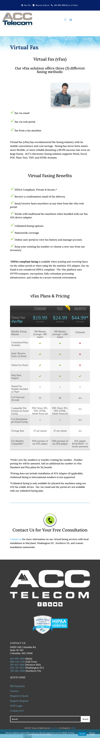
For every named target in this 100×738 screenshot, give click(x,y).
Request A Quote (42, 5)
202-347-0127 (17, 667)
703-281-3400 (17, 670)
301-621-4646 (17, 664)
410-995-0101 (17, 658)
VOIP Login (16, 705)
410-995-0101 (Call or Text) (65, 5)
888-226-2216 (17, 661)
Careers (14, 691)
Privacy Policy (54, 728)
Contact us (16, 539)
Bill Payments (17, 686)
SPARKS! (72, 728)
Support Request (19, 700)
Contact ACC (17, 710)
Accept (82, 734)
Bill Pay (27, 5)
